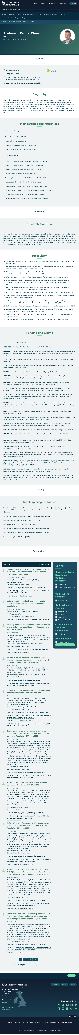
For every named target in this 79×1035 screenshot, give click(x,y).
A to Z (4, 1005)
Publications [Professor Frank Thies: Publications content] (39, 551)
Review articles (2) (64, 620)
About (44, 4)
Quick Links (63, 4)
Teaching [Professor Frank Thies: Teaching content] (40, 489)
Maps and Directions (8, 1008)
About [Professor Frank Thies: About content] (39, 59)
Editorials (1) (62, 617)
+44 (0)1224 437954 (13, 74)
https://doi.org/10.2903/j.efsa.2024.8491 (31, 813)
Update (71, 976)
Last (35, 960)
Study (36, 4)
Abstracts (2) (62, 601)
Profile (32, 22)
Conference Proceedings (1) (66, 589)
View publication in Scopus (23, 596)
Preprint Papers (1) (64, 642)
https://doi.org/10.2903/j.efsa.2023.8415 (31, 945)
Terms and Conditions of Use (16, 1023)
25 (21, 965)
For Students (53, 985)
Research (53, 4)
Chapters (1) (62, 585)
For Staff (63, 985)
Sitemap (72, 985)
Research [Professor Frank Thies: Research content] (39, 211)
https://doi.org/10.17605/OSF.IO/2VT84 (31, 588)
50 (24, 965)
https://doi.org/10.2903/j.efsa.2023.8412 (31, 856)
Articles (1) (61, 634)
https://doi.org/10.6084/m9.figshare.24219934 (33, 713)
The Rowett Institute (12, 9)
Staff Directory (6, 1010)
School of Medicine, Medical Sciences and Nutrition (23, 83)
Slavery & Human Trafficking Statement (61, 1023)
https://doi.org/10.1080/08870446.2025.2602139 (33, 620)
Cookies (45, 1023)
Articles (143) (62, 615)
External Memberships (12, 155)
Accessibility (38, 1023)
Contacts (4, 1003)
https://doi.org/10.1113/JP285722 (28, 680)
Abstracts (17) (62, 612)
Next (30, 960)
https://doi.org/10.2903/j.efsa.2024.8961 (31, 772)
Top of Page (72, 1017)
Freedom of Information (40, 1026)
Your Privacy (29, 1023)
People (25, 22)
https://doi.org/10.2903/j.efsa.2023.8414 (31, 900)
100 (27, 965)
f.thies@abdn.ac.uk (12, 70)
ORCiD (53, 71)
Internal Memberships (12, 131)
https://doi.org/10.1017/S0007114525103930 (32, 649)
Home (4, 22)
